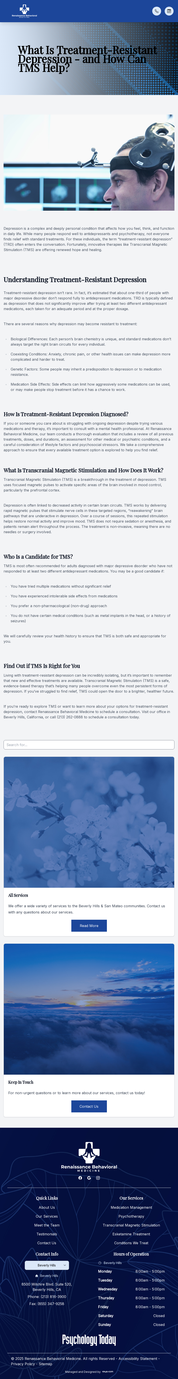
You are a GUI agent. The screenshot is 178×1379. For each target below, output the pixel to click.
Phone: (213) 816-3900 (47, 1296)
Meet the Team (47, 1225)
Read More (89, 925)
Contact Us (89, 1106)
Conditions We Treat (131, 1243)
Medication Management (131, 1207)
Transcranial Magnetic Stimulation (131, 1225)
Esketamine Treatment (131, 1234)
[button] (5, 11)
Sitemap (45, 1364)
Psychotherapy (131, 1216)
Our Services (47, 1216)
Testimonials (46, 1234)
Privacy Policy (23, 1364)
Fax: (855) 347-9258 (46, 1304)
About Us (47, 1207)
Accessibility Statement (137, 1358)
